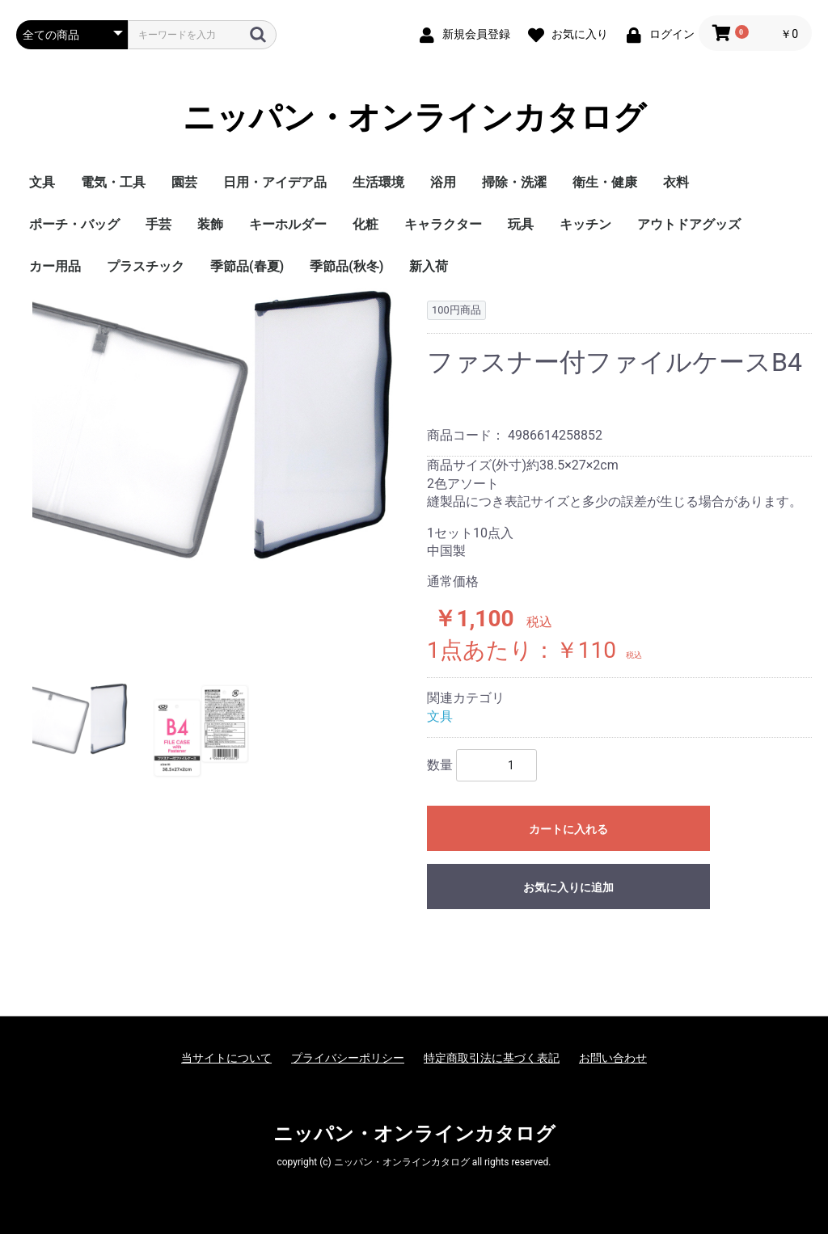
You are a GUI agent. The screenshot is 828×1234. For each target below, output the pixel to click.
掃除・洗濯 (514, 182)
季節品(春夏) (247, 266)
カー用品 (55, 266)
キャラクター (443, 224)
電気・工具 (113, 182)
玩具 (521, 224)
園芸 (184, 182)
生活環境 (378, 182)
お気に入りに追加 (568, 887)
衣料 (676, 182)
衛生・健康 (604, 182)
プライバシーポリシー (347, 1057)
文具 (42, 182)
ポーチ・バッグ (74, 224)
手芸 (158, 224)
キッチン (585, 224)
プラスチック (145, 266)
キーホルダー (288, 224)
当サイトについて (226, 1057)
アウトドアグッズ (689, 224)
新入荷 (428, 266)
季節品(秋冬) (346, 266)
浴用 (443, 182)
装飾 (210, 224)
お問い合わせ (613, 1057)
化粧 (365, 224)
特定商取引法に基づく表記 (492, 1057)
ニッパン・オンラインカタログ (414, 118)
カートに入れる (568, 829)
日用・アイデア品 (275, 182)
